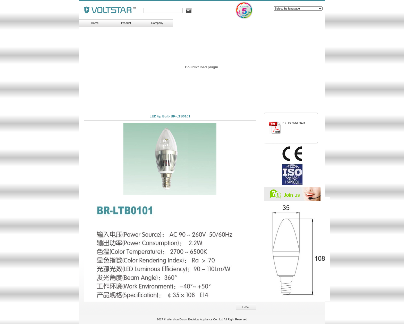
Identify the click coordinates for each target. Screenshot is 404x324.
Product (126, 22)
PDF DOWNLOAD (293, 123)
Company (157, 22)
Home (94, 22)
